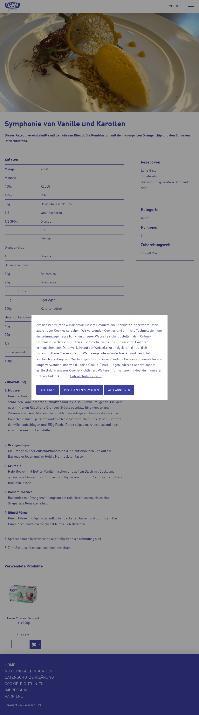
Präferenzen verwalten (81, 390)
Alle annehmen (119, 390)
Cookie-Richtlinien (82, 370)
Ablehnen (48, 390)
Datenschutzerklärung (86, 375)
